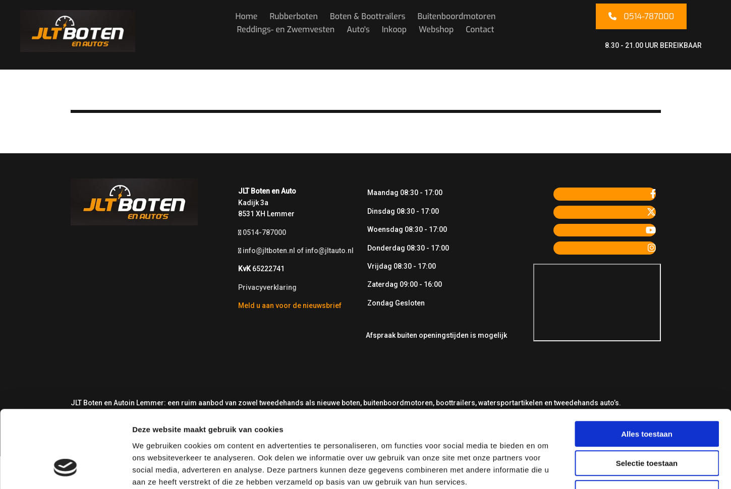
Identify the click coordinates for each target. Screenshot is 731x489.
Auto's (358, 29)
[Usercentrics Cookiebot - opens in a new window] (65, 469)
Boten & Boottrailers (368, 16)
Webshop (436, 29)
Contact (480, 29)
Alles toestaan (646, 365)
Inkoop (394, 29)
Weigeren (646, 424)
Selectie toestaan (647, 395)
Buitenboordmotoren (457, 16)
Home (246, 16)
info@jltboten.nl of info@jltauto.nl (298, 251)
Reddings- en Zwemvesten (285, 29)
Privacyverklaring (267, 287)
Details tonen (545, 469)
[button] (641, 16)
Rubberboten (293, 16)
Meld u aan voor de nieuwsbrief (290, 305)
